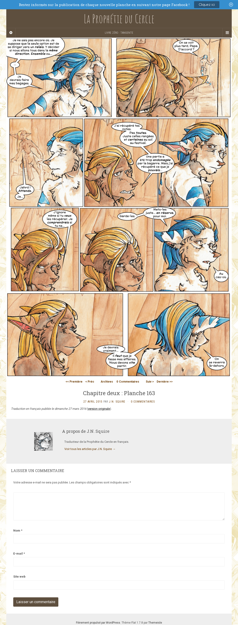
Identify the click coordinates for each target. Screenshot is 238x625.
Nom (17, 530)
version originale (99, 408)
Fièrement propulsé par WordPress (98, 622)
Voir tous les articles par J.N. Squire (90, 449)
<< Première (74, 381)
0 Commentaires (143, 401)
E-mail (19, 553)
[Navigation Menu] (227, 32)
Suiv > (150, 381)
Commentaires (127, 381)
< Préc (89, 381)
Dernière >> (165, 381)
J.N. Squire (117, 401)
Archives (107, 381)
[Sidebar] (11, 32)
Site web (19, 576)
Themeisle (155, 622)
